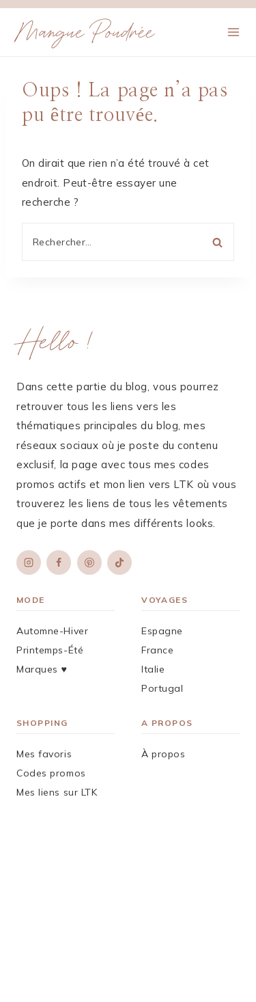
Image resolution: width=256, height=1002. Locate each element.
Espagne (162, 631)
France (157, 650)
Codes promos (51, 773)
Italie (153, 669)
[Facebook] (58, 562)
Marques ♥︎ (41, 669)
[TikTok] (119, 562)
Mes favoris (44, 754)
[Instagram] (28, 562)
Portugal (162, 688)
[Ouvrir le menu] (233, 31)
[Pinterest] (89, 562)
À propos (163, 754)
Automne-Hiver (52, 631)
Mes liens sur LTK (57, 792)
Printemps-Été (49, 650)
